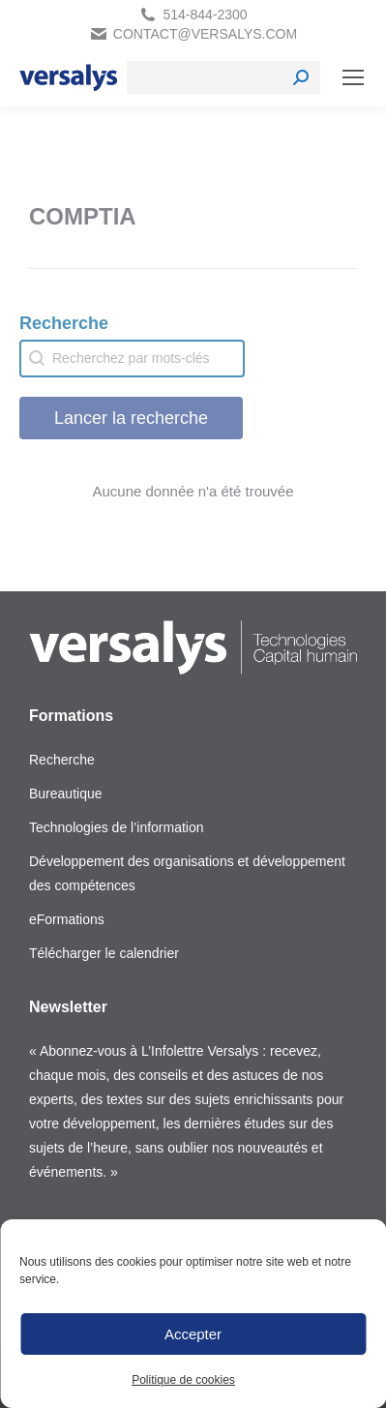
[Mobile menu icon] (353, 77)
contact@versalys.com (205, 34)
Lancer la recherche (131, 418)
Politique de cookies (183, 1380)
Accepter (193, 1334)
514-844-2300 (205, 14)
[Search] (223, 77)
